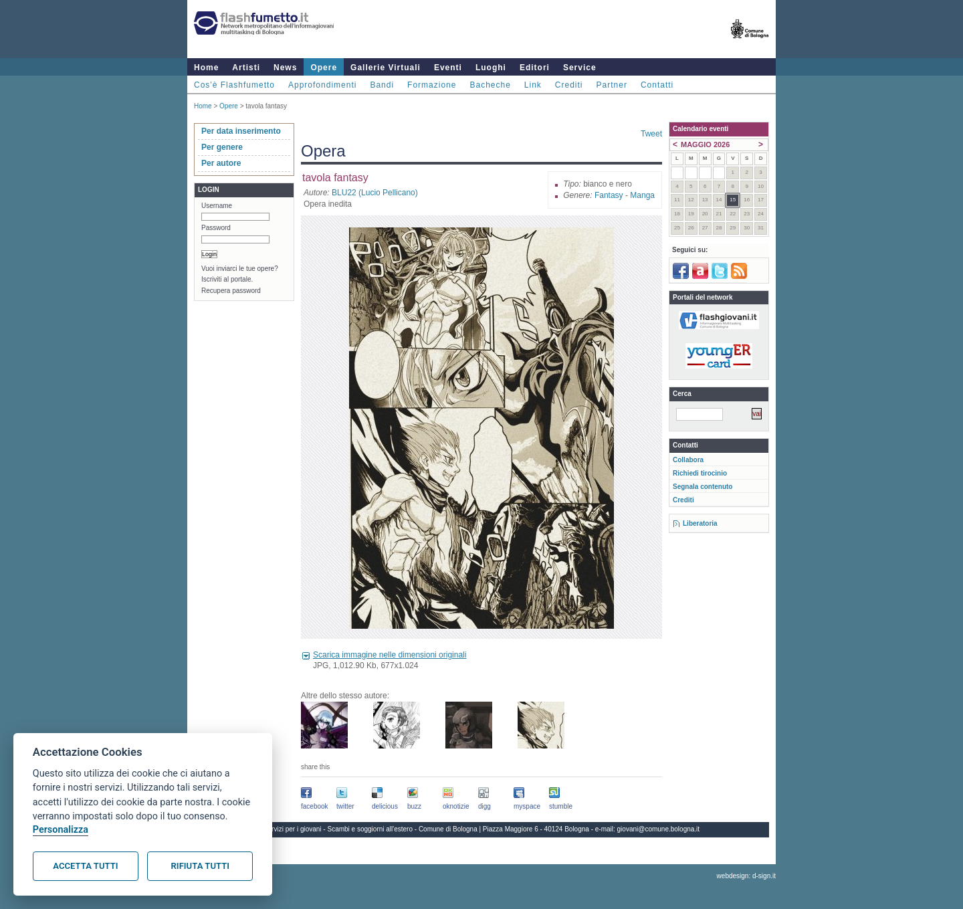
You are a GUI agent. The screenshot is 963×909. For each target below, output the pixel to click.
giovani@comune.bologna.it (658, 829)
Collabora (688, 460)
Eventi (448, 67)
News (285, 67)
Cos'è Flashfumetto (234, 85)
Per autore (221, 163)
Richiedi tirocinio (700, 473)
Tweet (651, 133)
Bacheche (489, 85)
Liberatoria (700, 523)
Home (206, 67)
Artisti (246, 67)
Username (216, 205)
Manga (642, 195)
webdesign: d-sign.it (746, 876)
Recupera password (231, 290)
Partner (612, 85)
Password (216, 227)
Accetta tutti (85, 866)
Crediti (569, 85)
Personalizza (60, 829)
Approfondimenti (322, 85)
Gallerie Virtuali (385, 67)
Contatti (657, 85)
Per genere (222, 147)
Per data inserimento (241, 131)
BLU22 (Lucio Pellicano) (375, 192)
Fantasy (609, 195)
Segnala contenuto (702, 486)
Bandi (382, 85)
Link (533, 85)
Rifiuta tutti (200, 866)
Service (580, 67)
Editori (535, 67)
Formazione (431, 85)
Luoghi (490, 67)
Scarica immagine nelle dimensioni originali (389, 655)
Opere (323, 67)
